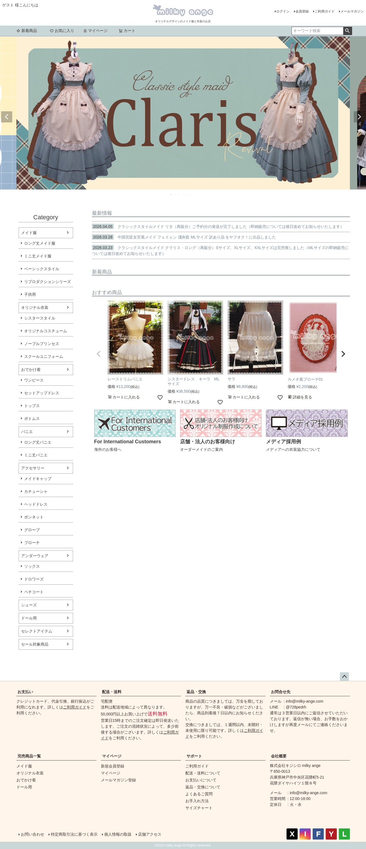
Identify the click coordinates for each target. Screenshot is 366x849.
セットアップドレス (41, 393)
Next (359, 116)
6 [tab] (191, 194)
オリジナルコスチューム (45, 331)
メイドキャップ (37, 478)
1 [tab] (171, 194)
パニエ (27, 431)
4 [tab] (183, 194)
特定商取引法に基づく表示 (74, 834)
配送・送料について (202, 773)
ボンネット (34, 517)
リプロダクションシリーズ (47, 281)
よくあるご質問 (199, 794)
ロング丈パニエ (37, 442)
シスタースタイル (39, 318)
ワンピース (34, 380)
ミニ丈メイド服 (37, 256)
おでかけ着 (31, 369)
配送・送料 (111, 692)
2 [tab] (175, 194)
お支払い (25, 692)
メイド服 (29, 232)
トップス (32, 405)
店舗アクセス (149, 834)
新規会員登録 (112, 766)
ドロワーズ (34, 579)
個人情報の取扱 (117, 834)
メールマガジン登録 (118, 780)
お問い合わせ (32, 834)
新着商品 (26, 30)
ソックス (32, 566)
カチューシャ (36, 491)
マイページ (95, 30)
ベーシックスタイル (41, 269)
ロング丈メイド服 (39, 243)
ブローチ (32, 542)
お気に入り (62, 30)
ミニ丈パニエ (36, 455)
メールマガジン (352, 11)
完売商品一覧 (29, 756)
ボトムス (32, 418)
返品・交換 (196, 692)
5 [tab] (187, 194)
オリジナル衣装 (34, 307)
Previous (6, 116)
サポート (194, 756)
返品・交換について (202, 787)
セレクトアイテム (36, 631)
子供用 (30, 294)
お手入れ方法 (197, 801)
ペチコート (34, 592)
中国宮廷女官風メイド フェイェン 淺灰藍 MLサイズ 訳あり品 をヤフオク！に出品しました (184, 237)
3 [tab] (179, 194)
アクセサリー (32, 468)
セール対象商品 (34, 644)
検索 (347, 31)
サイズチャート (199, 808)
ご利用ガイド (325, 11)
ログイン (283, 11)
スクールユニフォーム (43, 356)
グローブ (32, 530)
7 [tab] (195, 194)
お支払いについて (200, 780)
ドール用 (29, 618)
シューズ (29, 605)
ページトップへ (344, 676)
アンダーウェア (34, 555)
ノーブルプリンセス (41, 343)
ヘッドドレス (36, 504)
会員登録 (302, 11)
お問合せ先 (280, 692)
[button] (98, 354)
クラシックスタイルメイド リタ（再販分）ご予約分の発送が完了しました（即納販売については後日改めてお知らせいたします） (218, 226)
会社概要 (279, 756)
